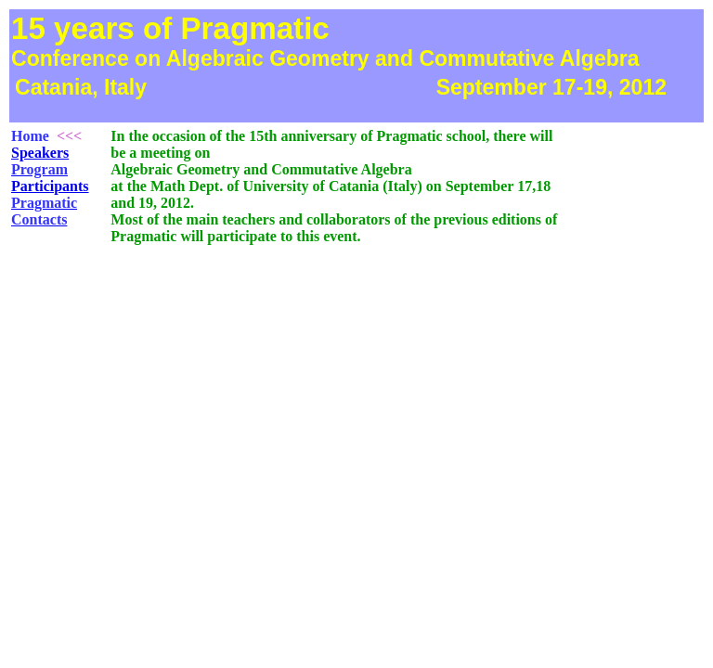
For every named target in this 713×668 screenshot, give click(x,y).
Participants (50, 186)
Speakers (40, 153)
